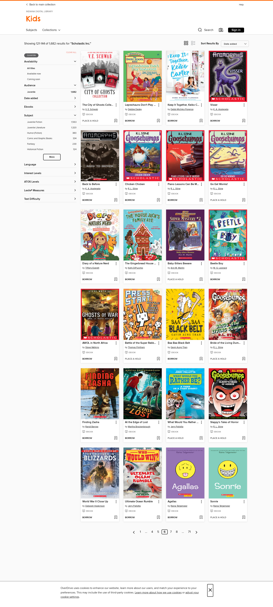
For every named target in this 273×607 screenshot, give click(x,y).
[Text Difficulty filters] (50, 199)
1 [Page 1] (140, 532)
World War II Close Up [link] (95, 501)
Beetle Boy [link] (216, 263)
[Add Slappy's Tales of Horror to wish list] (243, 438)
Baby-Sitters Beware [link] (180, 263)
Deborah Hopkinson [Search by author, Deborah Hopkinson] (95, 506)
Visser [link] (213, 105)
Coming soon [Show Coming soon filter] (33, 79)
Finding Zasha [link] (90, 422)
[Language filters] (50, 165)
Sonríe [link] (214, 501)
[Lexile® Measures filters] (50, 190)
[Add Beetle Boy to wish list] (243, 279)
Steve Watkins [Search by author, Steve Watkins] (92, 347)
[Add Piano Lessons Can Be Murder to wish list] (201, 200)
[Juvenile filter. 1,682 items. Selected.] (51, 92)
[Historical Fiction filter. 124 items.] (51, 149)
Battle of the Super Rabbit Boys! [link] (141, 343)
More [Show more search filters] (51, 157)
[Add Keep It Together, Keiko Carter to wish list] (201, 121)
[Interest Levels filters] (50, 173)
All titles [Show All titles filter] (31, 68)
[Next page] (196, 532)
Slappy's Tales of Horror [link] (224, 422)
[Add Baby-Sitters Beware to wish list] (201, 279)
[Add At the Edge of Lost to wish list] (158, 438)
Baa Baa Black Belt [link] (179, 343)
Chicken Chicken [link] (135, 184)
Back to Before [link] (91, 184)
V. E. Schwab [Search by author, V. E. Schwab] (91, 109)
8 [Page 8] (177, 532)
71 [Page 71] (189, 532)
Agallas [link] (172, 501)
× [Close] (210, 590)
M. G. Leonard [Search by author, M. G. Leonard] (220, 268)
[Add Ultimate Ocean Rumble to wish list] (158, 517)
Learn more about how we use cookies (158, 592)
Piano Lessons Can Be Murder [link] (184, 184)
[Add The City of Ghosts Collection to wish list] (116, 121)
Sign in (236, 30)
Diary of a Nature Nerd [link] (95, 263)
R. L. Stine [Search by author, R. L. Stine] (133, 188)
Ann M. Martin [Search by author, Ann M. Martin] (177, 268)
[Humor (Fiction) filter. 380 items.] (51, 133)
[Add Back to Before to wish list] (116, 200)
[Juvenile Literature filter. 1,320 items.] (51, 128)
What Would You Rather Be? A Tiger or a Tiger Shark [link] (184, 422)
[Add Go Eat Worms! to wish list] (243, 200)
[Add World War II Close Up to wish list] (116, 517)
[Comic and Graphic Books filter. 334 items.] (51, 138)
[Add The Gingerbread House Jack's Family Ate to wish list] (158, 279)
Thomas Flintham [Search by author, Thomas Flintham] (136, 347)
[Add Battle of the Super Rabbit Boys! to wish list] (158, 359)
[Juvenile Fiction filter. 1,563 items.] (51, 122)
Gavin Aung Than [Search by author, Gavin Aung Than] (179, 347)
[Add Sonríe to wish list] (243, 517)
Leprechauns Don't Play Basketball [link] (141, 105)
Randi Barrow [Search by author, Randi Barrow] (91, 426)
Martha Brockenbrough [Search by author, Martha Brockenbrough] (139, 426)
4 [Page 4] (152, 532)
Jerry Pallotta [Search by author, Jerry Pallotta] (177, 426)
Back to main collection (40, 4)
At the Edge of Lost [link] (136, 422)
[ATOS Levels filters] (50, 182)
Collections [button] (51, 30)
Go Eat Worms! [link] (219, 184)
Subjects (31, 30)
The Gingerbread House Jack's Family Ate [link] (141, 263)
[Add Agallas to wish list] (201, 517)
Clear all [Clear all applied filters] (71, 52)
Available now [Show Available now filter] (34, 73)
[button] (205, 30)
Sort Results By (210, 43)
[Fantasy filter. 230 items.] (51, 144)
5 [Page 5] (158, 532)
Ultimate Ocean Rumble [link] (139, 501)
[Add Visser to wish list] (243, 121)
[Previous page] (134, 532)
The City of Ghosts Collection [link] (98, 105)
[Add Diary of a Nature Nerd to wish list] (116, 279)
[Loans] (221, 30)
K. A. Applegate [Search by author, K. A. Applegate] (220, 109)
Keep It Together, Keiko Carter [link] (184, 105)
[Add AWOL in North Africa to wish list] (116, 359)
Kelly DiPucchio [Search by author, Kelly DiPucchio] (135, 268)
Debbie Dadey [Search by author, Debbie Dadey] (135, 109)
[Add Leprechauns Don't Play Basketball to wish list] (158, 121)
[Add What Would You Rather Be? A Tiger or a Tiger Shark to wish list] (201, 438)
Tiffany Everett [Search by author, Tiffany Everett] (92, 268)
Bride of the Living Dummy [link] (226, 343)
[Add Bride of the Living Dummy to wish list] (243, 359)
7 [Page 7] (171, 532)
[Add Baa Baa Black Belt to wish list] (201, 359)
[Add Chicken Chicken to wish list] (158, 200)
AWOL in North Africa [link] (95, 343)
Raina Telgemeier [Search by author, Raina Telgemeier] (179, 506)
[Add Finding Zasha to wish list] (116, 438)
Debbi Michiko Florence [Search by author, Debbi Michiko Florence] (182, 109)
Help (241, 4)
